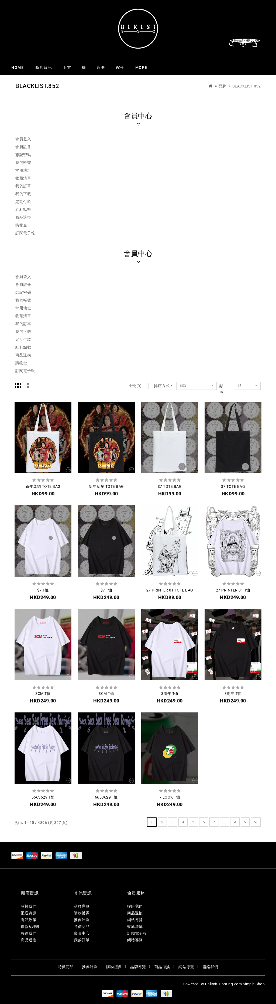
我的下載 (23, 194)
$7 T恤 (43, 590)
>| (255, 822)
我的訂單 (23, 186)
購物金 (21, 225)
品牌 (222, 86)
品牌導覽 (81, 906)
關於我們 (28, 906)
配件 (120, 67)
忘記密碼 (23, 155)
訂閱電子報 (25, 233)
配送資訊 (28, 913)
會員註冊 (23, 147)
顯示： (223, 389)
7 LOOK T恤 (169, 797)
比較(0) (135, 386)
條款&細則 (30, 926)
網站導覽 (135, 920)
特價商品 (81, 926)
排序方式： (164, 386)
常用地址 (23, 170)
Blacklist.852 (246, 86)
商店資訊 (43, 67)
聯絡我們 (28, 933)
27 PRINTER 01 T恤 (233, 590)
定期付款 (23, 202)
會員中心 (81, 933)
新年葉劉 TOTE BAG (43, 486)
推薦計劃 (81, 920)
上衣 (67, 67)
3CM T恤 (43, 693)
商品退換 (23, 217)
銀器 (101, 67)
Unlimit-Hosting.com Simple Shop (235, 984)
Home (17, 67)
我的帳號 (23, 162)
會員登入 (23, 139)
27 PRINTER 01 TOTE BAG (169, 590)
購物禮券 (81, 913)
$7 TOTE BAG (170, 486)
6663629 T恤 (43, 797)
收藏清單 (23, 178)
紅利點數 (23, 209)
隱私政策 (28, 920)
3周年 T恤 (169, 693)
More (141, 67)
